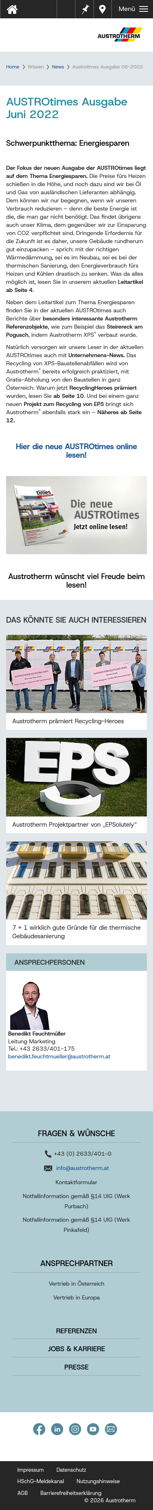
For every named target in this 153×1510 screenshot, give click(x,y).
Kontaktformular (76, 1182)
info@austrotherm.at (82, 1168)
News (58, 67)
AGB (23, 1493)
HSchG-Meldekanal (41, 1481)
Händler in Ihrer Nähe (103, 9)
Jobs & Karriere (76, 1348)
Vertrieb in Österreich (76, 1283)
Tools (69, 11)
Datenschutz (71, 1469)
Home (12, 67)
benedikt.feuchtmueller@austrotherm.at (59, 1056)
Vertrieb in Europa (76, 1297)
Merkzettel (84, 8)
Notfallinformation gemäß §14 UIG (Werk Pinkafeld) (77, 1224)
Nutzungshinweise (98, 1481)
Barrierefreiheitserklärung (71, 1493)
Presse (76, 1367)
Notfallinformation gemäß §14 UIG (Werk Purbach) (77, 1201)
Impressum (31, 1469)
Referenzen (76, 1330)
